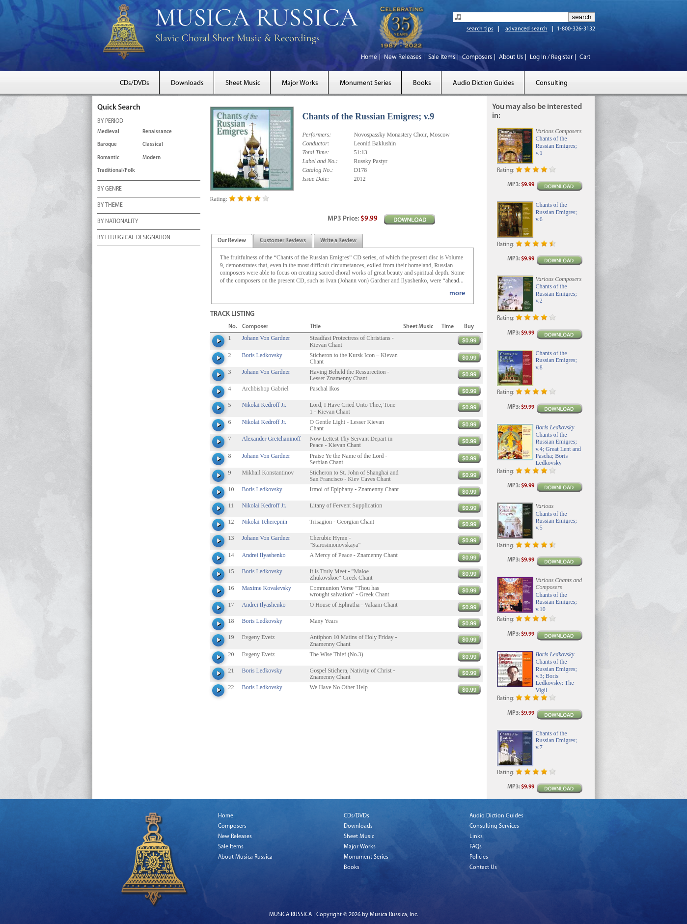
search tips (480, 29)
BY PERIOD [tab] (110, 122)
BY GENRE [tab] (109, 190)
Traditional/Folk (116, 170)
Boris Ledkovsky (262, 355)
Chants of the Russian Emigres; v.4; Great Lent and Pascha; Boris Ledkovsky (558, 449)
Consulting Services (494, 826)
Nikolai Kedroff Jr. (264, 404)
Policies (478, 857)
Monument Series (365, 83)
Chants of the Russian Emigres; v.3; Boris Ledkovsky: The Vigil (556, 676)
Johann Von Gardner (266, 338)
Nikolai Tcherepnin (265, 521)
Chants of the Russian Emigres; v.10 (556, 602)
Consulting (552, 83)
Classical (152, 144)
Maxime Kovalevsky (266, 588)
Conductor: (316, 143)
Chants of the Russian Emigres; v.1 (556, 145)
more (457, 293)
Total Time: (316, 152)
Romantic (108, 158)
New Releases (402, 57)
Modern (151, 158)
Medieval (108, 132)
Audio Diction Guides (483, 83)
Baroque (107, 144)
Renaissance (157, 132)
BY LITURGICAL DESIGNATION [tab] (133, 238)
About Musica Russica (245, 857)
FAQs (475, 847)
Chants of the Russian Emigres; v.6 (556, 212)
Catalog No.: (317, 170)
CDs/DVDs (134, 83)
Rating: (218, 199)
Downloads (187, 83)
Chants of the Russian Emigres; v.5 (556, 521)
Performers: (316, 134)
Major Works (300, 83)
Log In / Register (551, 57)
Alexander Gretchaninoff (271, 438)
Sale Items (441, 57)
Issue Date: (316, 178)
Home (369, 57)
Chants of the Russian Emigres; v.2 (556, 293)
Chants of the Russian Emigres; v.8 (556, 360)
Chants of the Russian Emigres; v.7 (556, 740)
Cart (584, 57)
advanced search (526, 29)
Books (422, 83)
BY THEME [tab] (110, 206)
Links (476, 837)
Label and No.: (320, 161)
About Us (511, 57)
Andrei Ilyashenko (264, 555)
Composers (477, 57)
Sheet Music (242, 83)
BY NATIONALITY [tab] (117, 222)
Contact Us (483, 867)
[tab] (231, 241)
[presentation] (232, 241)
